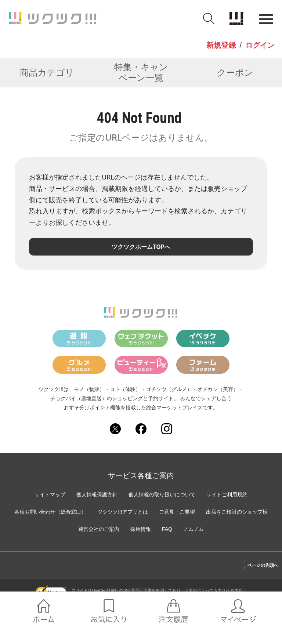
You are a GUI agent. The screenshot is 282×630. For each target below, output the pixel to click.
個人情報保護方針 (97, 494)
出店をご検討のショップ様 (237, 512)
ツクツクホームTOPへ (141, 247)
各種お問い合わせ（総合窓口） (50, 512)
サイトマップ (50, 494)
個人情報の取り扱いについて (162, 494)
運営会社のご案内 (98, 529)
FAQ (167, 529)
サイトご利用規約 (226, 494)
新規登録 (221, 45)
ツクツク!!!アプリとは (122, 512)
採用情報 (140, 529)
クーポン (235, 72)
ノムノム (193, 529)
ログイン (260, 45)
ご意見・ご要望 (177, 512)
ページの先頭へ (260, 564)
